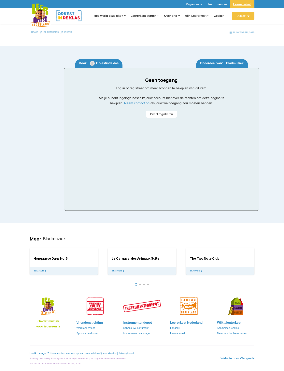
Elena (68, 32)
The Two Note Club (204, 258)
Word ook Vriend (86, 327)
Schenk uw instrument (136, 327)
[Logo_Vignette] (40, 16)
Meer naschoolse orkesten (232, 333)
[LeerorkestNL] (189, 307)
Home (34, 32)
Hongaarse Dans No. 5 (51, 258)
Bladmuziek (51, 32)
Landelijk (175, 327)
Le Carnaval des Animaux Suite (135, 258)
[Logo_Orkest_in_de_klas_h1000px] (68, 16)
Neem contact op (136, 103)
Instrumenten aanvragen (137, 333)
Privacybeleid (126, 353)
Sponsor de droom (87, 333)
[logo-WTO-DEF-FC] (235, 307)
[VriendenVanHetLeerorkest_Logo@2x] (95, 307)
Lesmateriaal (177, 333)
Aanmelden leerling (228, 327)
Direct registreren (161, 114)
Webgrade (247, 358)
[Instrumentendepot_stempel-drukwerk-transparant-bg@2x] (142, 307)
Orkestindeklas (107, 63)
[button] (124, 16)
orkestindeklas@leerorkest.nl (100, 353)
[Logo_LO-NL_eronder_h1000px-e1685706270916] (48, 307)
